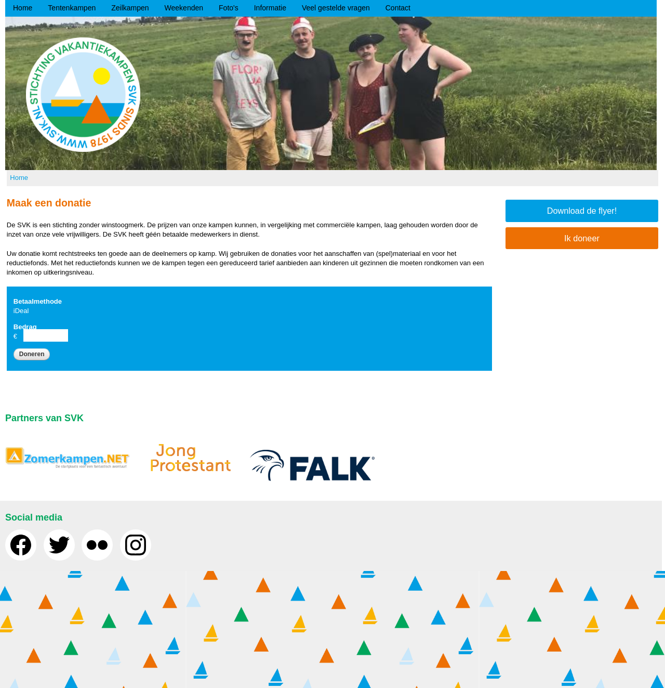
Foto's (228, 8)
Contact (397, 8)
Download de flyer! (582, 210)
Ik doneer (582, 238)
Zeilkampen (130, 8)
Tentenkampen (72, 8)
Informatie (270, 8)
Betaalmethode (38, 301)
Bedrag (25, 327)
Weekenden (184, 8)
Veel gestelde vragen (336, 8)
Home (22, 8)
